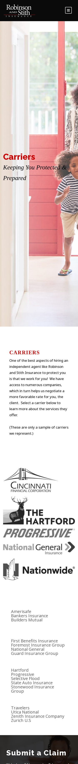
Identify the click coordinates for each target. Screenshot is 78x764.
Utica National (25, 712)
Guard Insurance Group (34, 653)
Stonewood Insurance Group (32, 689)
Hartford (19, 670)
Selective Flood (25, 678)
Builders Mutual (26, 620)
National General (27, 649)
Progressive (22, 674)
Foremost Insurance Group (38, 645)
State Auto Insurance (32, 682)
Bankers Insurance (29, 615)
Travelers (20, 708)
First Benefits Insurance (34, 641)
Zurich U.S (21, 720)
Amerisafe (21, 611)
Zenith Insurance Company (37, 716)
